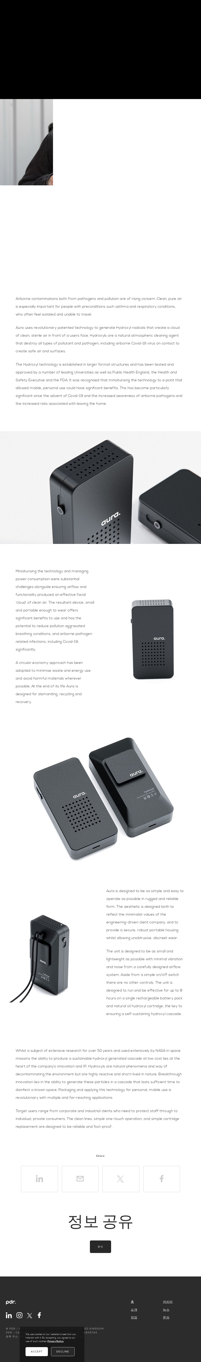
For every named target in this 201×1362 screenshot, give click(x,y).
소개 (134, 1309)
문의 (100, 1247)
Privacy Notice (56, 1341)
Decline (62, 1351)
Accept (37, 1351)
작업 (134, 1317)
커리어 (168, 1301)
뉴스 (166, 1309)
